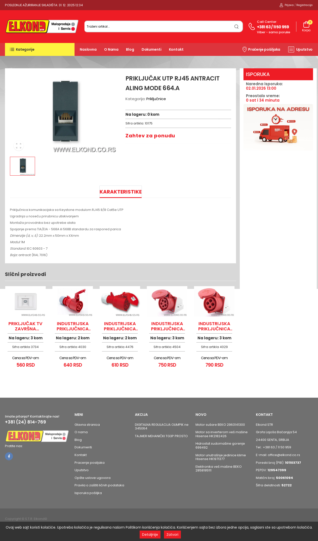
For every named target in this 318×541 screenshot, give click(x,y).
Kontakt (176, 49)
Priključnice (156, 98)
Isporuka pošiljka (88, 493)
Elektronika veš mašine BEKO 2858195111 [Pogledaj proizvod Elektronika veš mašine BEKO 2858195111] (219, 468)
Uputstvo (300, 49)
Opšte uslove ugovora (93, 477)
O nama (111, 49)
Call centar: (267, 21)
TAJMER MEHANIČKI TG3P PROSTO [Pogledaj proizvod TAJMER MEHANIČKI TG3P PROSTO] (161, 436)
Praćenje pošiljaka (261, 49)
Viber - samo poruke (273, 32)
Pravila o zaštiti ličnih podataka (99, 485)
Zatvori (172, 534)
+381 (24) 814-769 (25, 422)
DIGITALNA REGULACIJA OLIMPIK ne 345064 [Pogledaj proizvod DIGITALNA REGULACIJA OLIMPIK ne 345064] (162, 426)
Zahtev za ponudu (150, 135)
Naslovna (88, 49)
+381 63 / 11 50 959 (273, 27)
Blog (130, 49)
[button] (40, 49)
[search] (236, 26)
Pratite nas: (14, 446)
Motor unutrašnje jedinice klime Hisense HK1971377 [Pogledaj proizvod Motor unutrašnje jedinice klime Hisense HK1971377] (221, 457)
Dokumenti (151, 49)
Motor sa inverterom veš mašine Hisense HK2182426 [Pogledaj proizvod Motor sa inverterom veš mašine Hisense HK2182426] (222, 434)
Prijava (286, 5)
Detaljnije (150, 534)
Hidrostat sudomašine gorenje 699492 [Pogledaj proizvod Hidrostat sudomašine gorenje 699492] (220, 445)
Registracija (304, 5)
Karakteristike (121, 191)
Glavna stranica (87, 424)
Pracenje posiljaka (90, 462)
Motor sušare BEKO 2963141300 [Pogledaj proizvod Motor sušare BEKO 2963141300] (220, 424)
